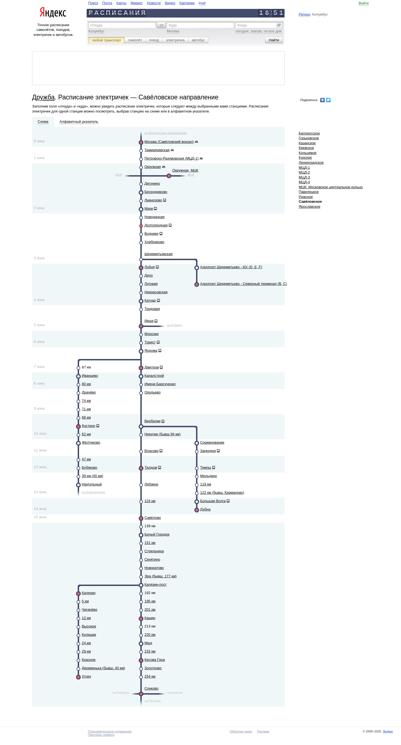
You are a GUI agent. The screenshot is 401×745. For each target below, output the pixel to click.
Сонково (151, 688)
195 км (150, 601)
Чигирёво (89, 609)
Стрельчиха (154, 551)
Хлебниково (154, 242)
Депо (149, 275)
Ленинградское (311, 162)
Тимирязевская (157, 150)
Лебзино (151, 484)
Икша (149, 321)
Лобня (150, 267)
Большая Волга (213, 501)
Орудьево (153, 392)
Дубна (205, 509)
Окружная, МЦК (185, 170)
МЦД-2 (304, 172)
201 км (150, 609)
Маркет (137, 3)
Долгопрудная (156, 225)
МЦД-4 (304, 182)
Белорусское (309, 133)
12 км (86, 618)
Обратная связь (241, 731)
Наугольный (92, 484)
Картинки (187, 3)
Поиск (93, 3)
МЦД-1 (304, 167)
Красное (89, 660)
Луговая (151, 284)
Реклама (263, 731)
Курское (305, 157)
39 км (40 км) (92, 476)
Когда (242, 25)
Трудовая (152, 309)
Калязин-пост (156, 584)
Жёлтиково (91, 442)
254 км (150, 676)
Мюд (148, 643)
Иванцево (90, 375)
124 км (150, 501)
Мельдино (208, 476)
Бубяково (89, 467)
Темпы (205, 467)
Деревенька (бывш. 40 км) (103, 668)
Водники (151, 233)
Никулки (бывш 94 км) (163, 434)
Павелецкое (309, 192)
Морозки (152, 334)
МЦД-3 (304, 177)
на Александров (93, 492)
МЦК (119, 174)
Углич (86, 676)
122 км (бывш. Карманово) (222, 492)
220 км (150, 634)
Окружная (153, 167)
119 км (205, 484)
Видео (170, 3)
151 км (150, 543)
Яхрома (151, 350)
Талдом (151, 467)
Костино (88, 426)
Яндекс (388, 731)
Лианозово (153, 200)
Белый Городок (157, 534)
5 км (85, 601)
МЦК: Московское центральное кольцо (331, 187)
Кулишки (89, 634)
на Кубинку (175, 325)
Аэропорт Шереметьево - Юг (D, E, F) (231, 267)
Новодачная (155, 217)
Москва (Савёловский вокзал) (169, 142)
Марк (149, 208)
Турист (150, 342)
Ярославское (310, 206)
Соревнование (212, 442)
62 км (86, 434)
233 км (150, 651)
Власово (152, 451)
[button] (161, 25)
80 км (86, 384)
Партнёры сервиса (101, 734)
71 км (86, 409)
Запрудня (208, 451)
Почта (107, 3)
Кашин (150, 618)
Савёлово (153, 518)
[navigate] (147, 3)
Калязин (89, 593)
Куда (173, 25)
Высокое (89, 626)
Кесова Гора (155, 660)
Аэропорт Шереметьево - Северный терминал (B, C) (243, 284)
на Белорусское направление (166, 133)
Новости (154, 3)
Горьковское (309, 138)
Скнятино (152, 559)
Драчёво (89, 392)
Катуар (150, 300)
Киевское (306, 148)
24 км (86, 643)
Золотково (153, 668)
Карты (121, 3)
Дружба (43, 97)
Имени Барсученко (160, 384)
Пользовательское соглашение (110, 731)
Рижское (306, 197)
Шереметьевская (159, 254)
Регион (304, 14)
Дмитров (152, 367)
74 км (86, 401)
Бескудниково (156, 192)
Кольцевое (308, 153)
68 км (86, 417)
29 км (86, 651)
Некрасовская (156, 292)
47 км (86, 459)
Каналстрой (154, 375)
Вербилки (152, 421)
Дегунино (152, 183)
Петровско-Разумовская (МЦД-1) (172, 158)
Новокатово (154, 568)
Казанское (307, 143)
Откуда (96, 25)
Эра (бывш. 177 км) (161, 576)
